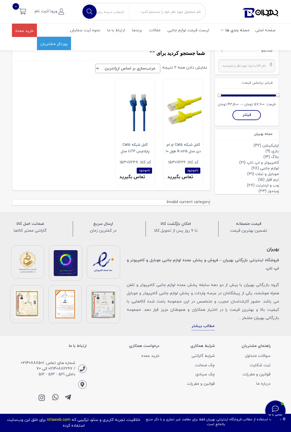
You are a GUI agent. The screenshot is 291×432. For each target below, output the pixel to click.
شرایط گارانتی (203, 356)
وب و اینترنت (267, 185)
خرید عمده (24, 31)
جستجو (267, 50)
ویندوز (273, 191)
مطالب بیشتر (203, 326)
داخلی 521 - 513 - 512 (57, 374)
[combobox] (246, 65)
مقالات (155, 30)
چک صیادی (205, 374)
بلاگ (275, 157)
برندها (137, 30)
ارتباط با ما (116, 30)
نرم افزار (272, 179)
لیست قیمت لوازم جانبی (188, 30)
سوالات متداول (258, 356)
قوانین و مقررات (257, 374)
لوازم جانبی (269, 168)
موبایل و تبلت (267, 174)
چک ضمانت (205, 365)
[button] (22, 11)
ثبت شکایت (260, 365)
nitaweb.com (58, 420)
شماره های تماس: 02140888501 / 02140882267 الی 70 (48, 365)
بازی (275, 151)
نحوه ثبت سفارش (85, 30)
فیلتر (246, 115)
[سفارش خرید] (127, 68)
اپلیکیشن (270, 145)
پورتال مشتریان (54, 44)
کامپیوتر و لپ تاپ (263, 162)
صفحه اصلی (265, 30)
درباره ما (263, 383)
